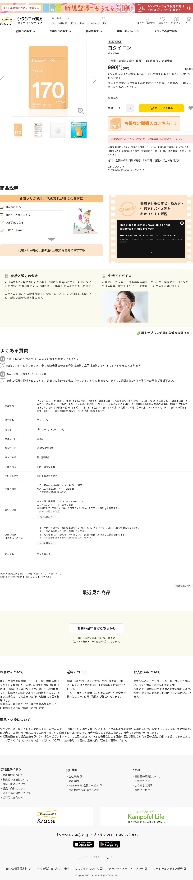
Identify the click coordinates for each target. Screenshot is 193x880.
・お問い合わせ (141, 790)
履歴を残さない (183, 585)
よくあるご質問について (17, 793)
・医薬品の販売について (146, 776)
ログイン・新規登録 (146, 20)
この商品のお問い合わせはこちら (126, 170)
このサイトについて (87, 868)
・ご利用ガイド (141, 781)
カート (188, 20)
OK (151, 252)
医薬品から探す (60, 31)
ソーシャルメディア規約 (168, 868)
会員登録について (13, 775)
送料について (116, 166)
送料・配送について (14, 784)
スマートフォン (89, 857)
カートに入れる (164, 108)
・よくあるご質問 (142, 785)
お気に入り (163, 20)
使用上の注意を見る (47, 476)
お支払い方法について (15, 779)
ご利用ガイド (176, 20)
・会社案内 (72, 776)
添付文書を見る (45, 554)
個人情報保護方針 (17, 868)
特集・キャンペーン (128, 31)
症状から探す (25, 31)
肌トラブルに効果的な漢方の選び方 (165, 333)
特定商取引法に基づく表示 (53, 868)
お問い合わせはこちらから (96, 628)
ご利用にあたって (13, 797)
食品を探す (94, 31)
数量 (110, 108)
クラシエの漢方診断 (165, 31)
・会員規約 (72, 781)
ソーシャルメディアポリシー (126, 868)
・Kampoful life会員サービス (82, 785)
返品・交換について (14, 788)
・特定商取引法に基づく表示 (82, 790)
